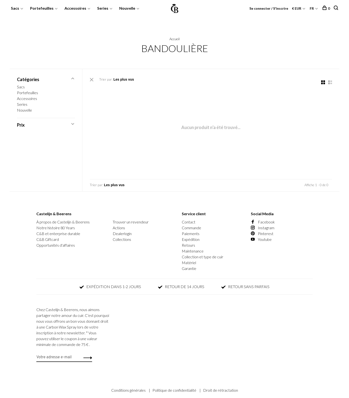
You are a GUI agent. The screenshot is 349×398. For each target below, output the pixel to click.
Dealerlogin (122, 233)
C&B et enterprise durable (58, 233)
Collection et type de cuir (202, 256)
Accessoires (75, 8)
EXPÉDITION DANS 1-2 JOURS (110, 286)
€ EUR (297, 8)
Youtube (261, 239)
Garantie (189, 268)
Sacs (15, 8)
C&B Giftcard (47, 239)
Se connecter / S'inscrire (268, 8)
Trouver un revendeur (131, 222)
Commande (191, 227)
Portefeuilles (42, 8)
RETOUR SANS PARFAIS (245, 286)
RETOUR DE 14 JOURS (181, 286)
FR (312, 8)
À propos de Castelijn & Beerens (63, 222)
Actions (119, 227)
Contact (188, 222)
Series (102, 8)
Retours (188, 245)
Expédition (190, 239)
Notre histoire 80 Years (55, 227)
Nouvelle (127, 8)
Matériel (189, 262)
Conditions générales (128, 390)
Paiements (190, 233)
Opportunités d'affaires (55, 245)
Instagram (262, 227)
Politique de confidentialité (174, 390)
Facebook (263, 222)
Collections (122, 239)
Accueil (174, 39)
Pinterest (262, 233)
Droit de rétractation (220, 390)
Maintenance (193, 251)
